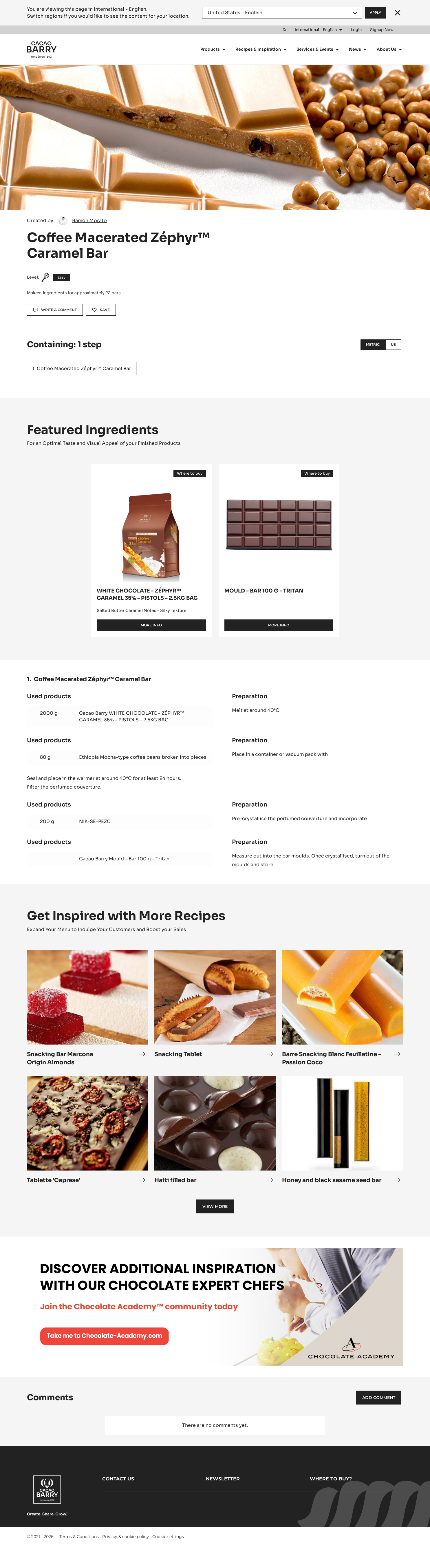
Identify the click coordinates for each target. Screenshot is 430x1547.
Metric (373, 344)
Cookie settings (168, 1536)
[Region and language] (282, 13)
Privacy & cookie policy (125, 1536)
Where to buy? (331, 1479)
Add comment (378, 1397)
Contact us (118, 1479)
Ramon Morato (89, 220)
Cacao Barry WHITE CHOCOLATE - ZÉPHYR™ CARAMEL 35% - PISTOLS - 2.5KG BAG (131, 716)
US (393, 344)
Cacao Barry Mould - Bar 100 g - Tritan (124, 859)
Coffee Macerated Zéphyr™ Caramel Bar (84, 368)
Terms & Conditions (79, 1536)
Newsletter (223, 1479)
